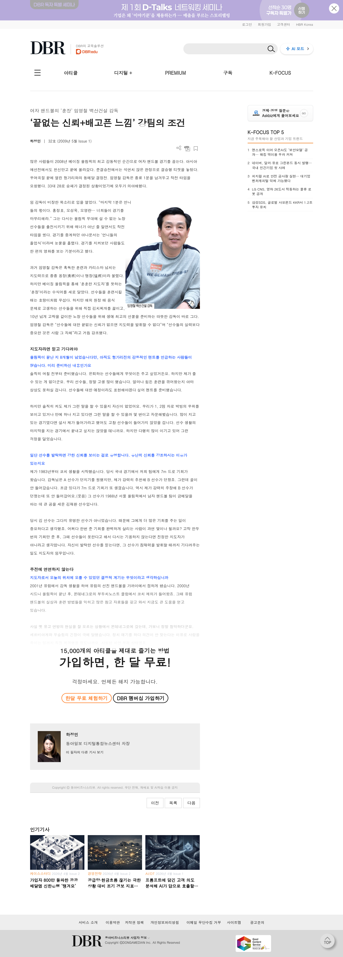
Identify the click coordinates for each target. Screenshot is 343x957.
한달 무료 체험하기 (86, 698)
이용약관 (113, 922)
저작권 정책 (134, 922)
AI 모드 (298, 48)
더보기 (179, 148)
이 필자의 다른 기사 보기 (84, 752)
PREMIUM (175, 73)
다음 (191, 803)
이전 (155, 803)
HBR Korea (304, 24)
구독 (227, 73)
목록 (173, 803)
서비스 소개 (88, 922)
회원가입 (264, 24)
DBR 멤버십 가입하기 (140, 698)
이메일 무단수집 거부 (203, 922)
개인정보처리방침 (164, 922)
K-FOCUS (280, 73)
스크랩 (196, 148)
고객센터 (283, 24)
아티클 (71, 73)
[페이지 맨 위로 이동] (329, 942)
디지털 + (123, 73)
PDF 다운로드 (187, 148)
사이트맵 (234, 922)
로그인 (247, 24)
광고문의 (257, 922)
